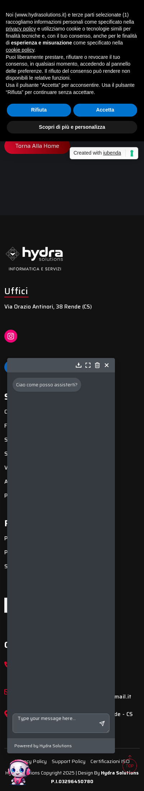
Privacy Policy (30, 761)
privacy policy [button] (21, 29)
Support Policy (68, 761)
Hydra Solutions (120, 773)
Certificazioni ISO (110, 761)
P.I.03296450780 (72, 781)
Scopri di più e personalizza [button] (72, 127)
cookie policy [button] (20, 50)
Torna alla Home (37, 145)
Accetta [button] (105, 110)
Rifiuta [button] (39, 110)
